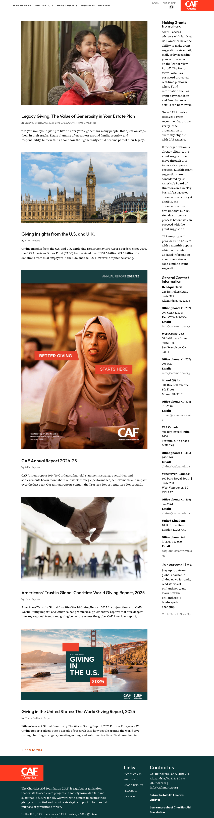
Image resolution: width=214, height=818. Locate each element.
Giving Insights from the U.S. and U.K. (78, 246)
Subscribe (169, 3)
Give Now (104, 5)
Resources (88, 5)
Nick (27, 258)
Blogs (93, 131)
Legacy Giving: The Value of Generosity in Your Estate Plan (81, 119)
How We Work (22, 5)
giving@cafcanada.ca (176, 466)
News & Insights (67, 5)
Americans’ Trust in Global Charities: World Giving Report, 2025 (83, 618)
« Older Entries (31, 795)
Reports (36, 258)
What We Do (42, 5)
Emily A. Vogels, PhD (36, 131)
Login (155, 3)
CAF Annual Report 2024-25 (77, 477)
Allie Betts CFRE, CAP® (61, 131)
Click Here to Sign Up (176, 614)
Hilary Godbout (33, 763)
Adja (27, 485)
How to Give (82, 131)
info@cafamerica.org (176, 326)
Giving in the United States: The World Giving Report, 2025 (84, 750)
